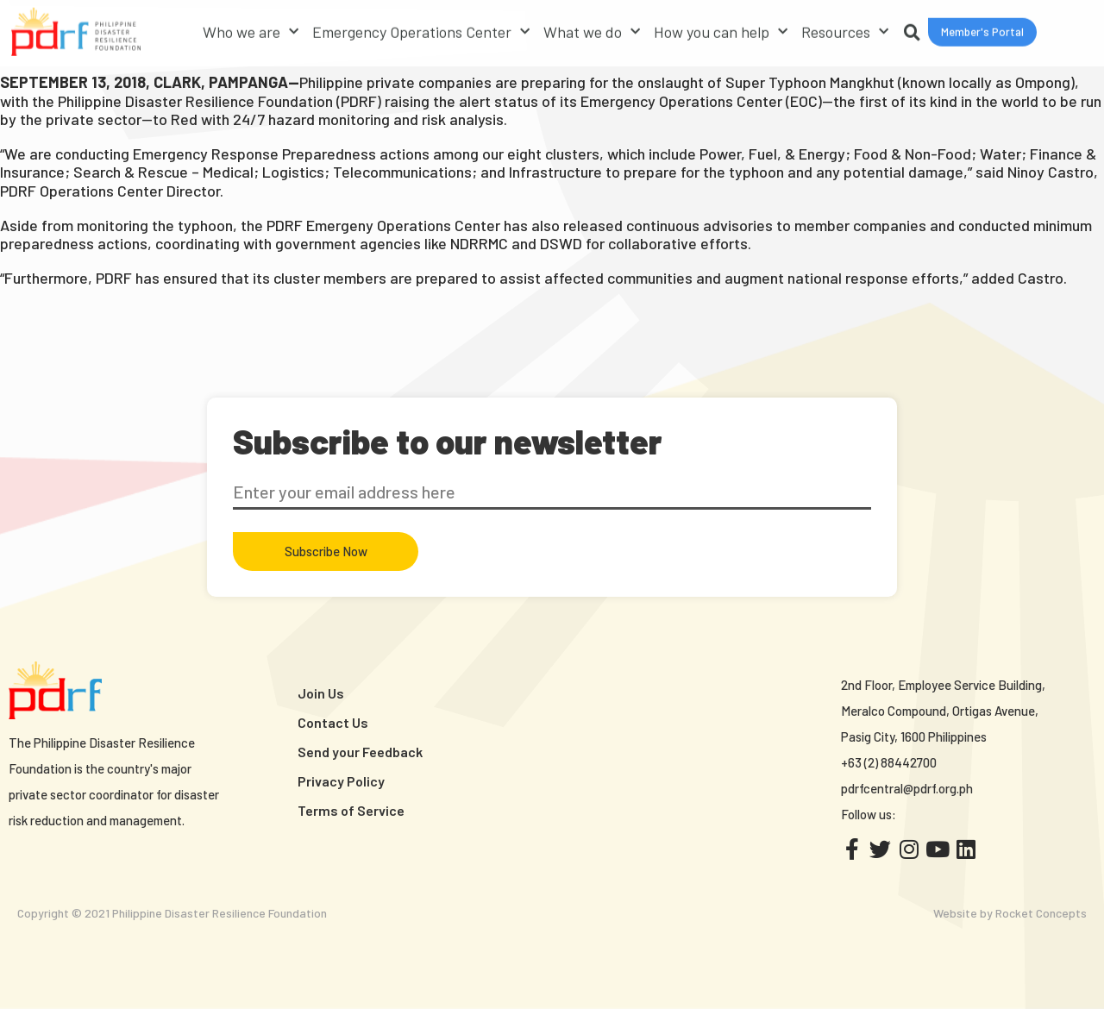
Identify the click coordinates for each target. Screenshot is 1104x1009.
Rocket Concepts (1041, 913)
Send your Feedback (360, 751)
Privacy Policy (341, 781)
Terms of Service (351, 810)
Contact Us (333, 722)
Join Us (321, 693)
